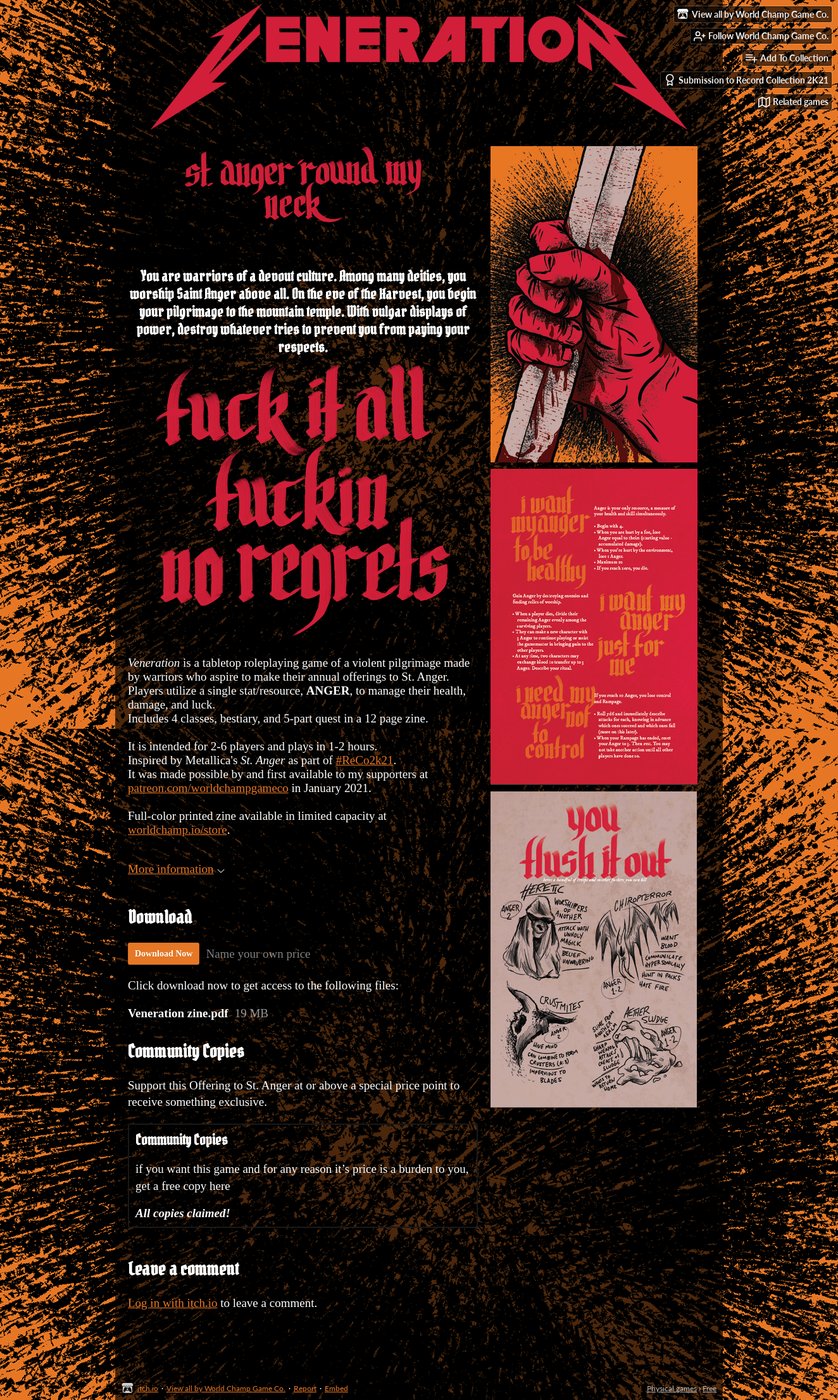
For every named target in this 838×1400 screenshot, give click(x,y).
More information (176, 869)
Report (305, 1388)
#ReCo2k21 (365, 760)
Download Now (163, 953)
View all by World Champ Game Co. (225, 1388)
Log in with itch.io (172, 1303)
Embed (336, 1388)
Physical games (672, 1388)
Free (709, 1388)
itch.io (147, 1388)
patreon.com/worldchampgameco (208, 788)
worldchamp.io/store (177, 829)
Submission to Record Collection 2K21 (746, 80)
